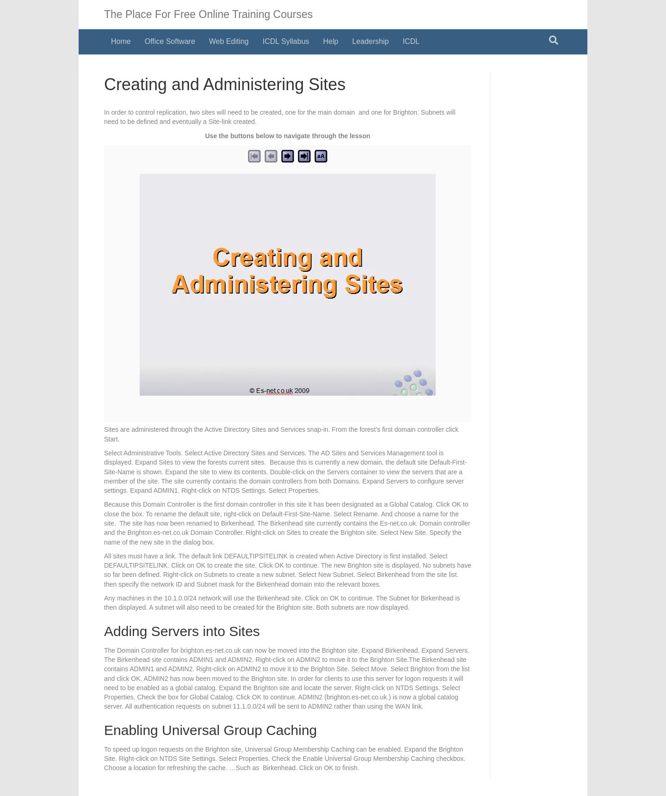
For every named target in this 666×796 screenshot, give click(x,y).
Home (121, 41)
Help (331, 41)
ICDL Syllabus (286, 41)
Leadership (370, 41)
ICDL (411, 41)
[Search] (553, 40)
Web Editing (229, 41)
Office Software (170, 41)
